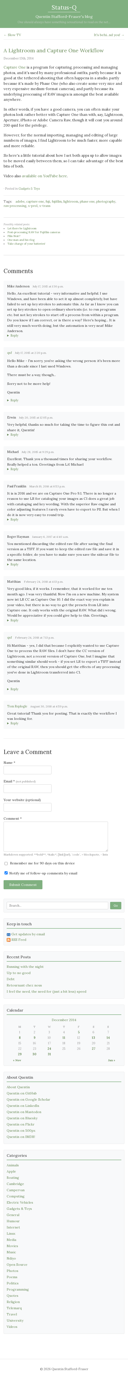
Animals (13, 1165)
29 (20, 1054)
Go (116, 905)
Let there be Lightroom (21, 228)
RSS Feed (16, 939)
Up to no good (19, 973)
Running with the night (25, 966)
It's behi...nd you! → (109, 35)
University (15, 1320)
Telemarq (14, 1308)
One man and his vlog (21, 240)
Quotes (12, 1295)
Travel (12, 1314)
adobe (20, 201)
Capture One (15, 67)
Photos (12, 1271)
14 (108, 1038)
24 (49, 1049)
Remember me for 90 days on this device (40, 863)
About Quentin (18, 1087)
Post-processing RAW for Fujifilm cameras (33, 232)
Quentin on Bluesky (22, 1118)
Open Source (17, 1264)
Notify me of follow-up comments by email (41, 873)
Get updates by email (26, 934)
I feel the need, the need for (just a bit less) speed (46, 991)
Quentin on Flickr (21, 1124)
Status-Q (64, 7)
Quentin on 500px (21, 1130)
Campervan (16, 1190)
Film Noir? (13, 236)
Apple (11, 1171)
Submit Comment (23, 885)
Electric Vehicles (20, 1202)
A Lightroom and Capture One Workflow (54, 50)
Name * (9, 762)
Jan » (111, 1060)
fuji (48, 201)
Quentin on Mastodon (24, 1112)
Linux (11, 1233)
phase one (87, 201)
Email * (20, 781)
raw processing (15, 206)
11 (63, 1038)
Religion (13, 1302)
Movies (12, 1246)
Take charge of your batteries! (26, 243)
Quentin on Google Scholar (28, 1099)
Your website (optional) (22, 800)
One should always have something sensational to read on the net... (64, 22)
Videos (12, 1327)
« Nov (17, 1060)
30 (34, 1054)
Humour (13, 1221)
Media (11, 1240)
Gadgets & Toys (29, 189)
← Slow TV (12, 35)
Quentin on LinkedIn (23, 1106)
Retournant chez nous (24, 985)
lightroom (70, 201)
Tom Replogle (17, 706)
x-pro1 (33, 206)
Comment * (13, 818)
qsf (9, 353)
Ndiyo (11, 1258)
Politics (13, 1283)
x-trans (45, 206)
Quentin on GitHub (22, 1093)
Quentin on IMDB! (21, 1137)
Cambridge (15, 1184)
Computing (16, 1196)
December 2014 (64, 1020)
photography (105, 201)
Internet (13, 1227)
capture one (35, 201)
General (13, 1215)
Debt (11, 979)
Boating (13, 1177)
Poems (12, 1277)
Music (11, 1252)
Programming (18, 1289)
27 (93, 1049)
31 (49, 1054)
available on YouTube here (44, 176)
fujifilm (57, 201)
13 (93, 1038)
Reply (14, 336)
